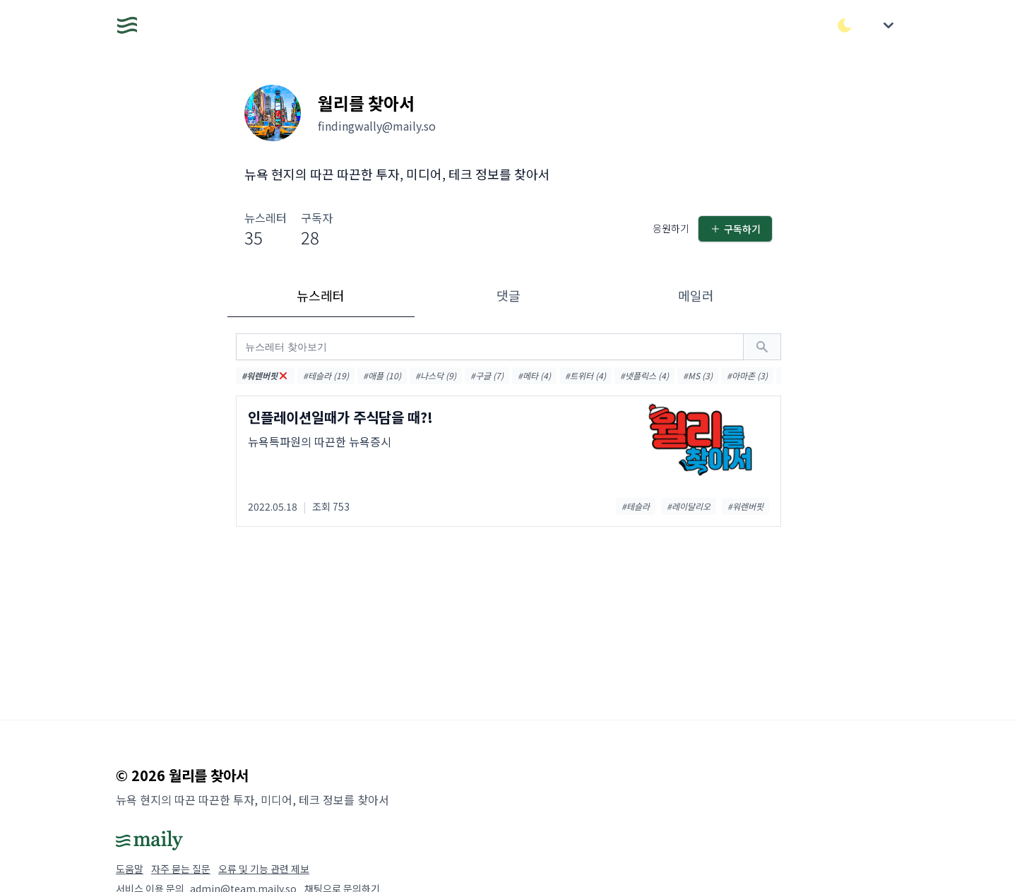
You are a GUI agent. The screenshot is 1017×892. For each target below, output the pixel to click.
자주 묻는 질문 (180, 869)
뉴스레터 (321, 295)
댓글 (508, 295)
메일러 (696, 295)
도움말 (129, 869)
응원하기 (671, 228)
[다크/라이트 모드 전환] (844, 25)
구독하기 (735, 229)
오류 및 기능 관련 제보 (263, 869)
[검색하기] (762, 346)
